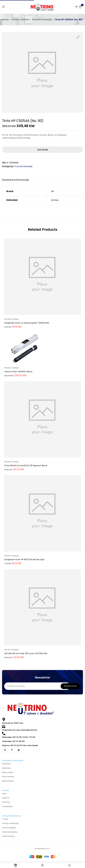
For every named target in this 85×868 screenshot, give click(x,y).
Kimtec (55, 200)
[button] (80, 6)
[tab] (15, 180)
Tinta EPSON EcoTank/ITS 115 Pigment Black (25, 465)
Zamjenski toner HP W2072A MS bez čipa (24, 559)
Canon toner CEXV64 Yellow (18, 371)
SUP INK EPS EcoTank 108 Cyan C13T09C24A (25, 653)
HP (52, 191)
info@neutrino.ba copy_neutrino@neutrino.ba (19, 730)
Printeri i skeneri (20, 19)
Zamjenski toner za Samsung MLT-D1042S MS (26, 323)
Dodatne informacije (15, 180)
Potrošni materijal (42, 19)
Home (5, 19)
